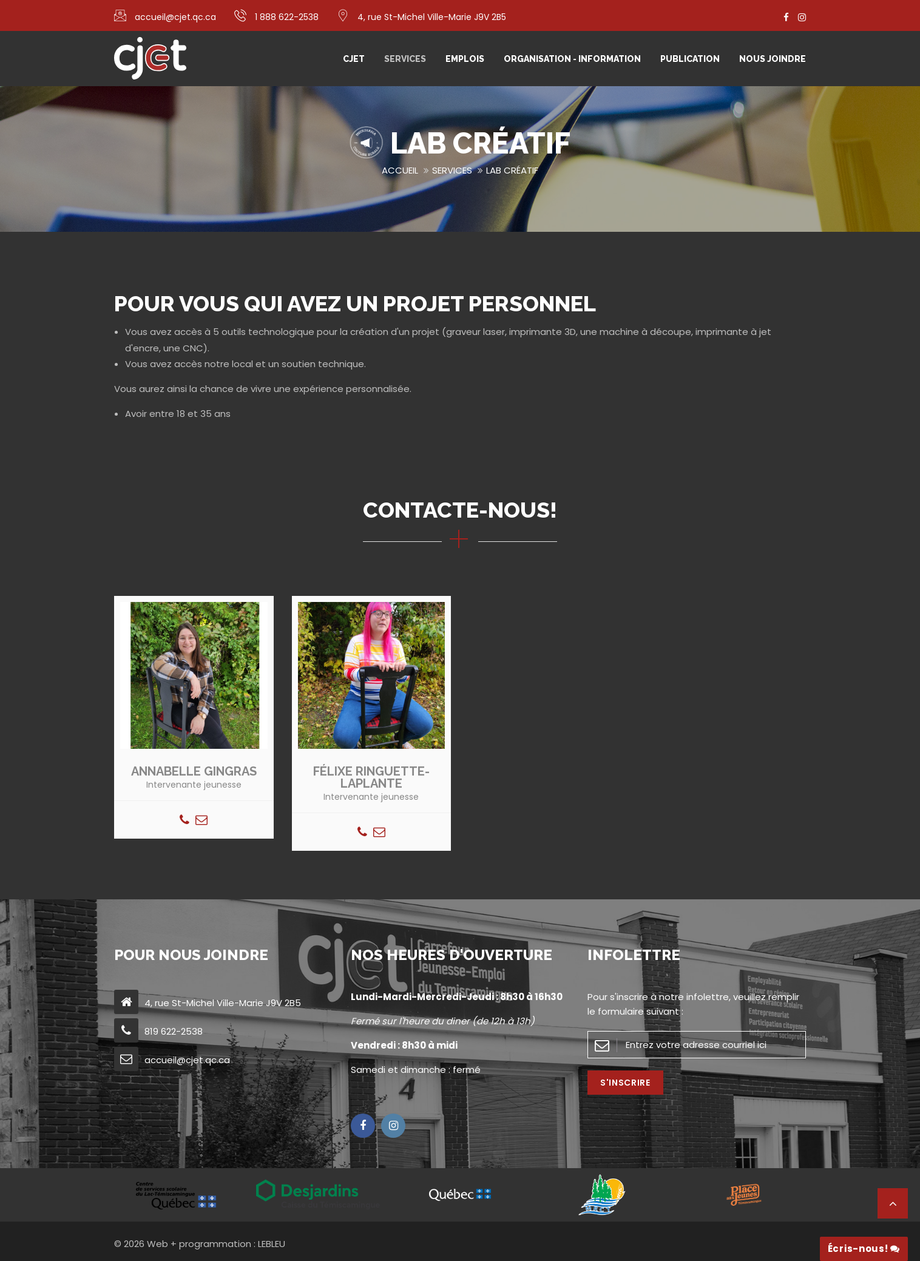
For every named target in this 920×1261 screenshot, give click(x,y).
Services (405, 59)
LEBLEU (271, 1243)
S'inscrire (625, 1083)
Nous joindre (772, 59)
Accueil (400, 170)
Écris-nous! (864, 1248)
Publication (690, 59)
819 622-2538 (173, 1031)
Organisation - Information (572, 59)
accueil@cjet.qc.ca (175, 17)
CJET (354, 59)
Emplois (464, 59)
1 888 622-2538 (287, 17)
